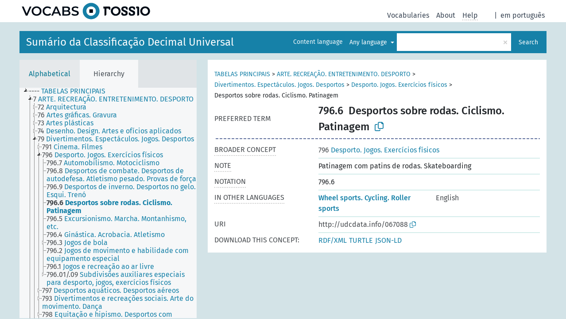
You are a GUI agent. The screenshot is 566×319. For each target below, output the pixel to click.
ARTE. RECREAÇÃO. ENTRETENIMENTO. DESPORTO (344, 74)
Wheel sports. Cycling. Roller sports (364, 203)
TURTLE (361, 240)
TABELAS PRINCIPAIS (242, 74)
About (445, 15)
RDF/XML (332, 240)
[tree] (108, 203)
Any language (369, 42)
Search (528, 42)
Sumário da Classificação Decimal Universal (130, 42)
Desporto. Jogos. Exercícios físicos (399, 85)
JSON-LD (388, 240)
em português (522, 15)
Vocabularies (408, 15)
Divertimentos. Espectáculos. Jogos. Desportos (279, 85)
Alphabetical (49, 74)
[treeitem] (70, 91)
